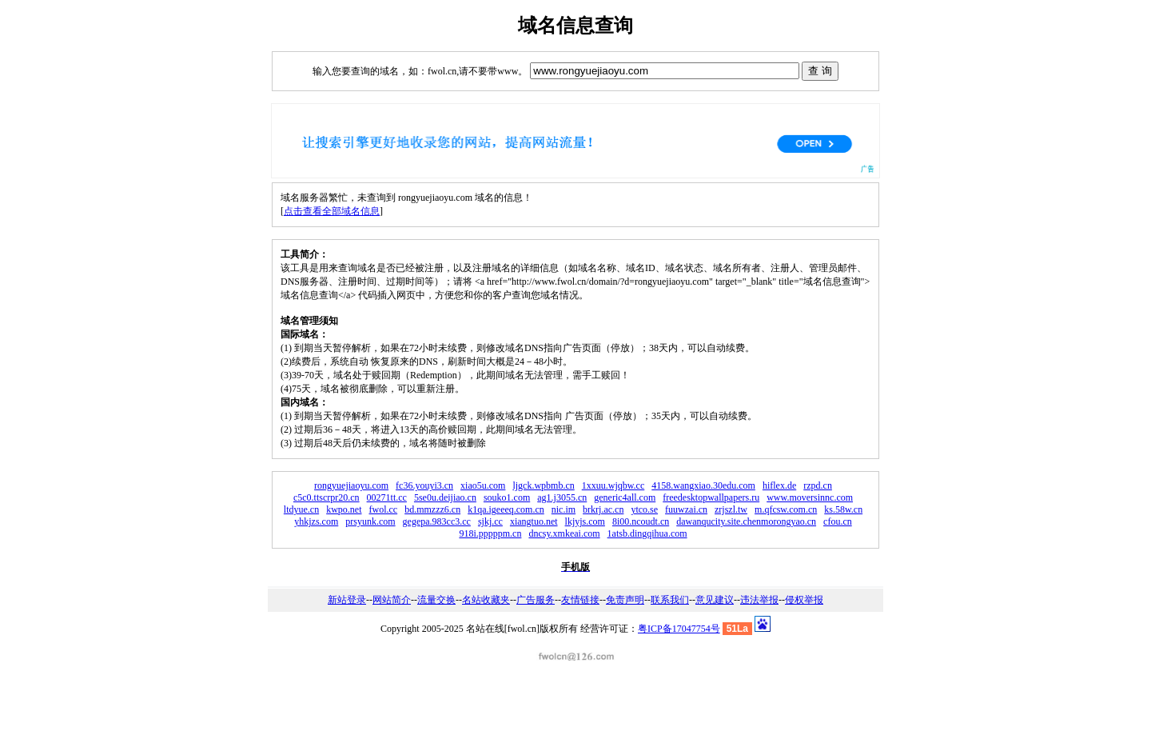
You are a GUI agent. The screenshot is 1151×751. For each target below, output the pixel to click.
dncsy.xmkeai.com (563, 533)
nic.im (564, 509)
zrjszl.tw (731, 509)
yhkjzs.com (316, 521)
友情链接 (580, 599)
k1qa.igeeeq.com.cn (506, 509)
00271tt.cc (387, 497)
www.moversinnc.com (810, 497)
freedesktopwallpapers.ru (711, 497)
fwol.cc (383, 509)
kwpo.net (343, 509)
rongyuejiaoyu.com (351, 485)
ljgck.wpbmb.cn (543, 485)
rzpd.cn (817, 485)
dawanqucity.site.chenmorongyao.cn (746, 521)
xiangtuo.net (534, 521)
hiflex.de (779, 485)
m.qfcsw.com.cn (786, 509)
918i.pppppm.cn (490, 533)
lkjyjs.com (585, 521)
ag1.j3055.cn (562, 497)
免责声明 (625, 599)
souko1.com (507, 497)
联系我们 (670, 599)
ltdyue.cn (301, 509)
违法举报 (759, 599)
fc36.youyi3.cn (424, 485)
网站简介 (391, 599)
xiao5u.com (482, 485)
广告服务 (535, 599)
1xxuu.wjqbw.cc (613, 485)
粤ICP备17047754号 (679, 628)
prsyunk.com (370, 521)
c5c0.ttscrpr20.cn (326, 497)
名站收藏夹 (486, 599)
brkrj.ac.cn (603, 509)
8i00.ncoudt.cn (640, 521)
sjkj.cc (490, 521)
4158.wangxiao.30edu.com (703, 485)
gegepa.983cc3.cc (437, 521)
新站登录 (347, 599)
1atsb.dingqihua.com (647, 533)
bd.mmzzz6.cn (432, 509)
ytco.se (644, 509)
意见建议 (714, 599)
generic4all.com (624, 497)
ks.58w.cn (843, 509)
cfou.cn (837, 521)
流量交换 (436, 599)
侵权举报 (804, 599)
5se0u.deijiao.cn (445, 497)
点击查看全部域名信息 (332, 211)
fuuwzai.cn (686, 509)
